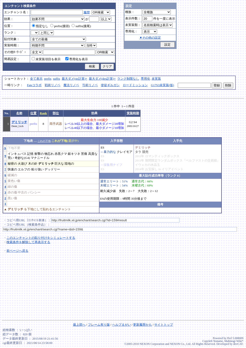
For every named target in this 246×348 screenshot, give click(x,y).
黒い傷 (12, 198)
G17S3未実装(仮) (162, 85)
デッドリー (52, 169)
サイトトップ (163, 324)
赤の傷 (12, 192)
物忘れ (49, 154)
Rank (43, 113)
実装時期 (133, 113)
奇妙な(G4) (22, 158)
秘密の (12, 163)
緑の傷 (12, 186)
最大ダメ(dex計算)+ (102, 78)
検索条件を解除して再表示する (28, 242)
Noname (218, 341)
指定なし (40, 26)
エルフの (24, 169)
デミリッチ (19, 122)
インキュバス (17, 154)
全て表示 (36, 78)
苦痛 (84, 154)
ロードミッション (135, 85)
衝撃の (39, 154)
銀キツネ (74, 154)
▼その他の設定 (150, 37)
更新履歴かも (142, 324)
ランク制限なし (128, 78)
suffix (56, 78)
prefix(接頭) (60, 26)
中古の (22, 192)
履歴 (87, 12)
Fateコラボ (34, 85)
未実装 (156, 78)
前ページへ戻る (17, 250)
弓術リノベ (90, 85)
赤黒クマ (61, 154)
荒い (11, 158)
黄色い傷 (14, 181)
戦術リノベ (52, 85)
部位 (56, 113)
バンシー (34, 192)
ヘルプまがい (121, 324)
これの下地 (44, 140)
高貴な (93, 154)
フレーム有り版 (99, 324)
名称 (19, 113)
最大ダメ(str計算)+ (74, 78)
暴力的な (110, 152)
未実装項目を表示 (46, 59)
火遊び (22, 163)
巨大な (59, 163)
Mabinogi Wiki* (233, 341)
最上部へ (79, 324)
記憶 (30, 154)
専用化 (145, 78)
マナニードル (40, 158)
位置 (33, 113)
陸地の (69, 163)
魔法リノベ (71, 85)
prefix (48, 78)
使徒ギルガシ (110, 85)
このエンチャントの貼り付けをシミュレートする (40, 238)
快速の (12, 169)
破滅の (12, 175)
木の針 (32, 163)
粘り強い (37, 169)
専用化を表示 (76, 59)
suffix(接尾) (81, 26)
